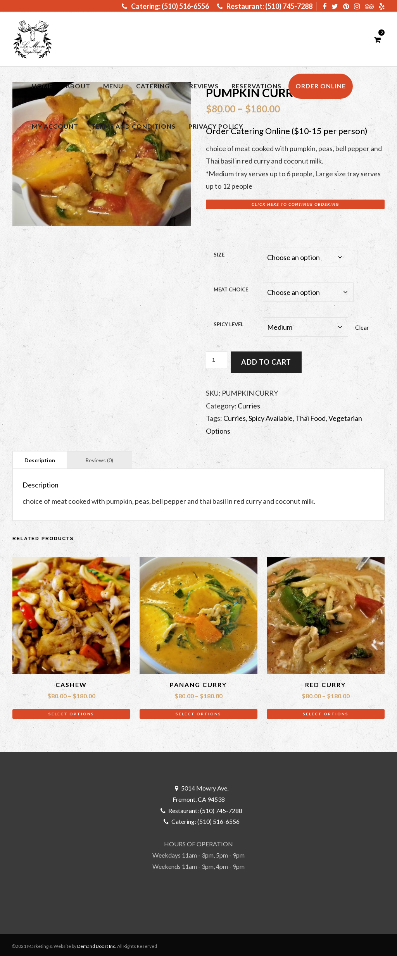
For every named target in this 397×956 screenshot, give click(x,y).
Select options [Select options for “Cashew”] (71, 711)
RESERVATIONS (256, 86)
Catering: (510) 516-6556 (165, 6)
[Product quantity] (216, 357)
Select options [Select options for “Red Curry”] (326, 711)
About (78, 86)
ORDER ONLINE (320, 86)
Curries (249, 403)
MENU (113, 86)
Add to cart (266, 359)
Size (219, 254)
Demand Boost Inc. (96, 944)
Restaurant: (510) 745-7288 (264, 6)
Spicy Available (271, 416)
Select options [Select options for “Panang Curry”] (198, 711)
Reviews (204, 86)
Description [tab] (39, 458)
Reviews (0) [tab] (99, 458)
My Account (55, 126)
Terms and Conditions (133, 126)
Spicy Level (228, 323)
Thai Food (310, 416)
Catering (153, 86)
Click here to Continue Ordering (295, 204)
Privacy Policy (215, 126)
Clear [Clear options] (362, 325)
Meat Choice (231, 289)
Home (42, 86)
